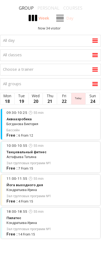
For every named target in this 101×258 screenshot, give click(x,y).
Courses (72, 8)
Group (26, 8)
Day (70, 18)
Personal (48, 8)
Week (44, 18)
